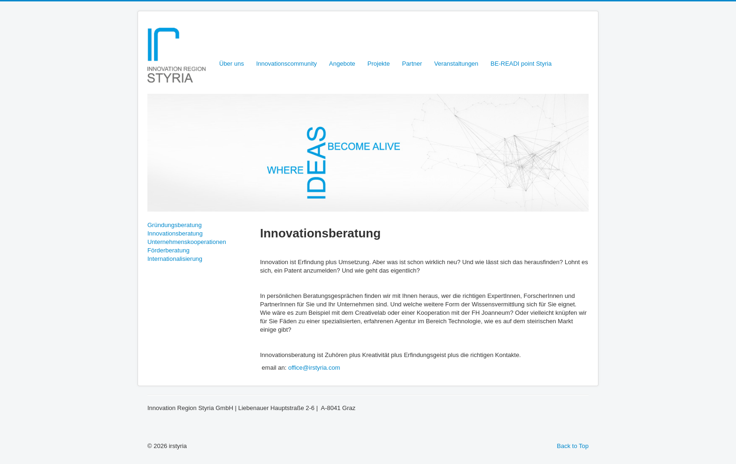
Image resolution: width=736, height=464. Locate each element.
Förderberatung (168, 250)
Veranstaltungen (456, 63)
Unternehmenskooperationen (186, 241)
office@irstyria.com (314, 367)
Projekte (379, 63)
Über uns (231, 63)
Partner (412, 63)
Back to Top (573, 445)
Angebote (342, 63)
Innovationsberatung (175, 233)
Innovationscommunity (286, 63)
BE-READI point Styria (521, 63)
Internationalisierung (174, 258)
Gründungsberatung (174, 224)
